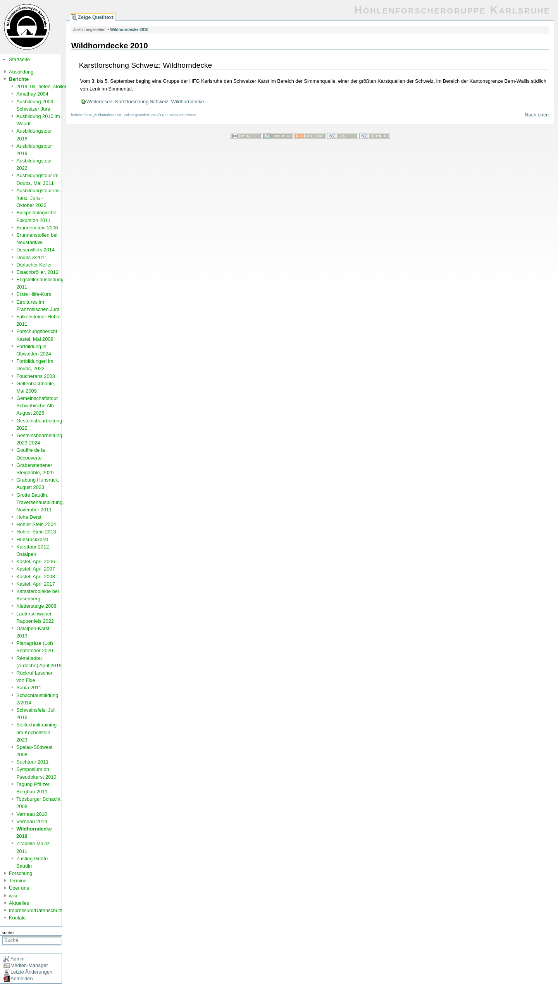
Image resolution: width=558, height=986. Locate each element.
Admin (17, 959)
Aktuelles (19, 903)
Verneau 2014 (31, 821)
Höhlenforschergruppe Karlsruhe (452, 10)
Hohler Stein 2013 (36, 532)
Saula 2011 (28, 687)
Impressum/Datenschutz (35, 910)
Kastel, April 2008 (35, 576)
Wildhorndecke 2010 (129, 29)
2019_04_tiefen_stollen (41, 86)
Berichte (19, 79)
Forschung (20, 873)
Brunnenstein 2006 (37, 228)
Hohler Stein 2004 (36, 524)
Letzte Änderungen (31, 972)
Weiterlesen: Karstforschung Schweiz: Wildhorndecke (145, 101)
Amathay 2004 (32, 94)
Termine (18, 880)
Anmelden (21, 978)
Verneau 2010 (31, 814)
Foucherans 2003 (35, 376)
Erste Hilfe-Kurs (33, 294)
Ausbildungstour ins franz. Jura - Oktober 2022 (38, 198)
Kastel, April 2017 (35, 584)
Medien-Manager (29, 965)
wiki (13, 896)
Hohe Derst (28, 517)
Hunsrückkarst (32, 539)
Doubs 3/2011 (31, 257)
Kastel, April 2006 (35, 561)
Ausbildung (21, 72)
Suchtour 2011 (32, 762)
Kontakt (17, 918)
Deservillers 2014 (35, 250)
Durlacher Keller (34, 265)
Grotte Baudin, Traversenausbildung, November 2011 (40, 502)
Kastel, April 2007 (35, 569)
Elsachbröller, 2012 (37, 272)
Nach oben (537, 115)
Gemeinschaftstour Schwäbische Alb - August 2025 (37, 405)
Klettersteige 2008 (36, 606)
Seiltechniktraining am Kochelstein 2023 (36, 732)
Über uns (19, 888)
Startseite (19, 59)
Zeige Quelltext (96, 17)
